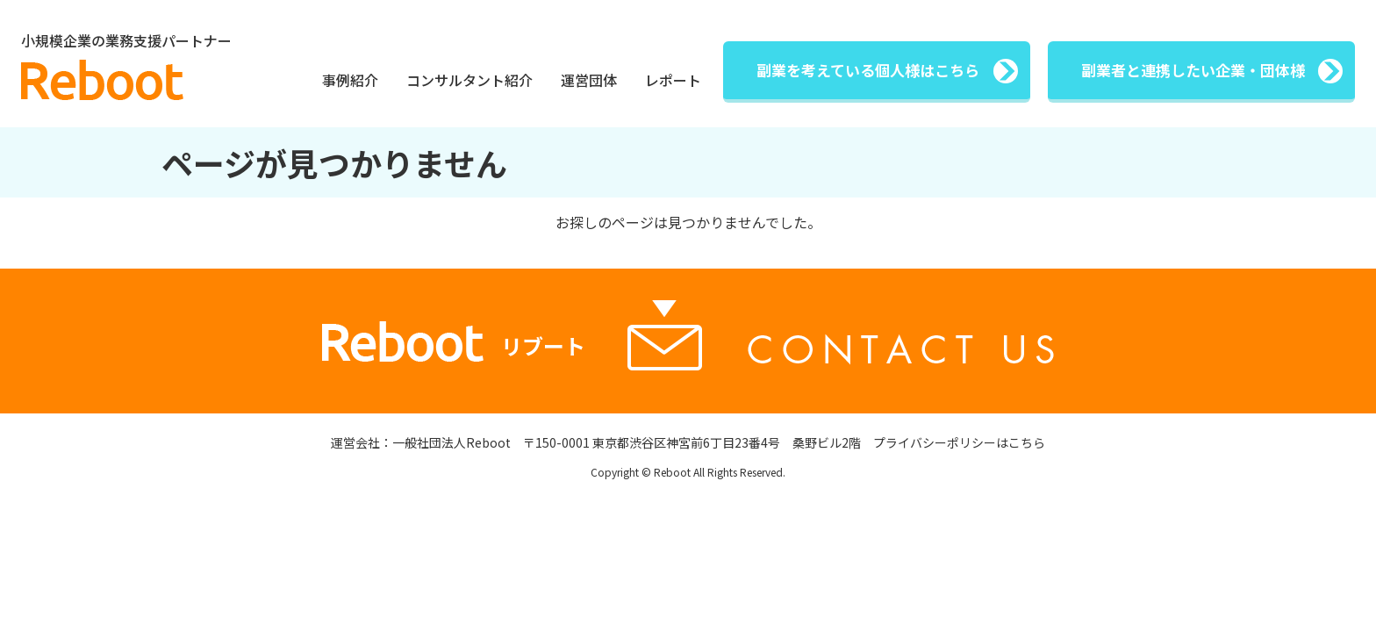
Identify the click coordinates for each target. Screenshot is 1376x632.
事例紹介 (350, 79)
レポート (673, 79)
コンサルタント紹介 (469, 79)
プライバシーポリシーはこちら (959, 444)
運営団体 (589, 79)
